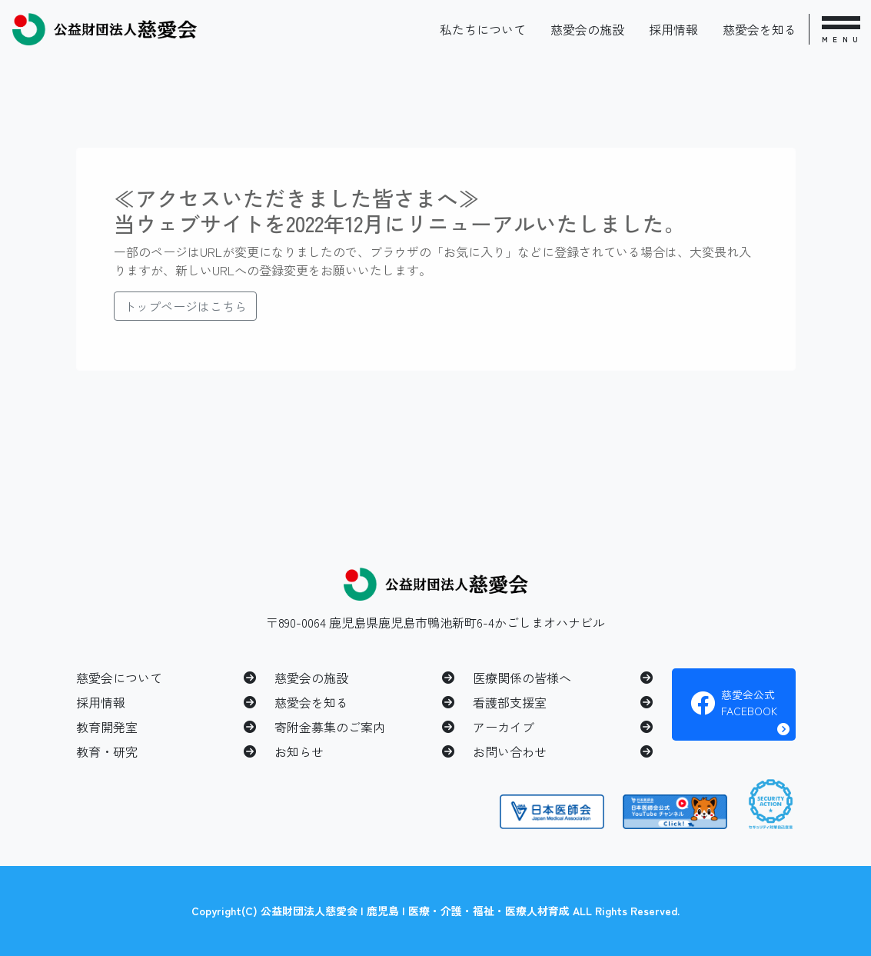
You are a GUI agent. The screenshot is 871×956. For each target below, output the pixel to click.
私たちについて (483, 29)
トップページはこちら (185, 306)
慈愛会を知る (759, 29)
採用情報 (673, 29)
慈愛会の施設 (587, 29)
